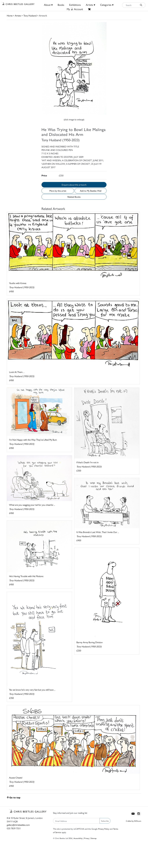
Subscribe (105, 820)
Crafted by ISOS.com (133, 821)
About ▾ (48, 4)
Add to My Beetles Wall (90, 190)
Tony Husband (30, 15)
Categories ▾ (106, 4)
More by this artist (57, 190)
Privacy (86, 838)
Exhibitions (75, 4)
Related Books (74, 196)
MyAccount (75, 9)
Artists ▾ (90, 4)
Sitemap (94, 838)
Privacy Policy (103, 828)
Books (61, 4)
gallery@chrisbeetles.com (18, 824)
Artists (18, 15)
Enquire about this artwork (74, 184)
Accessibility (78, 838)
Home (9, 15)
